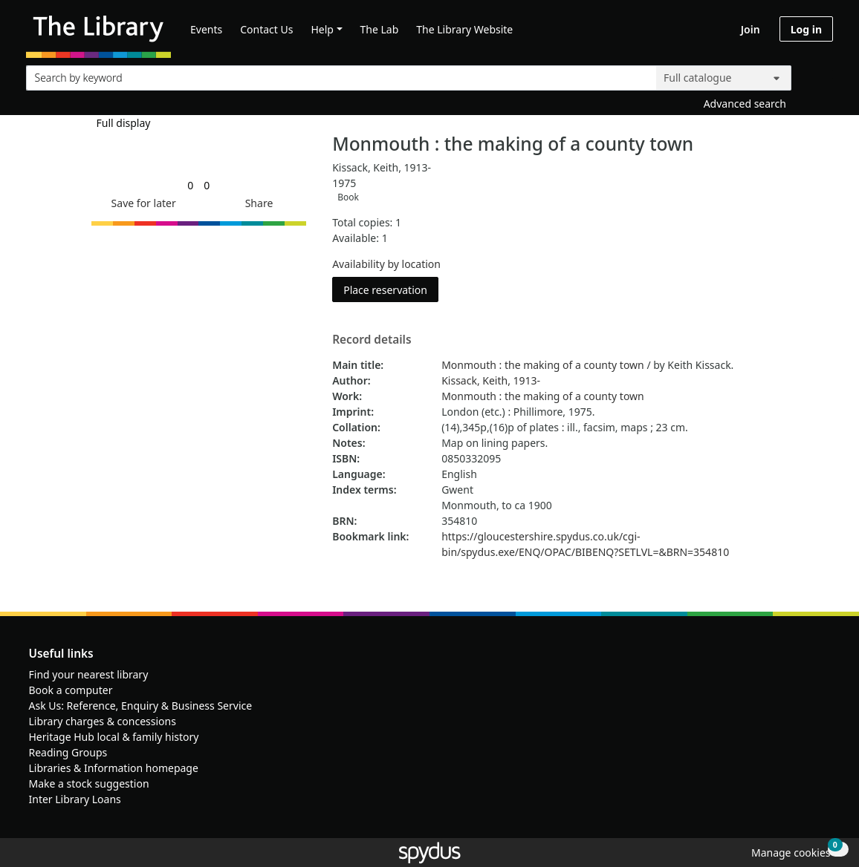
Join (750, 29)
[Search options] (723, 78)
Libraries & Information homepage (113, 768)
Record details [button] (371, 340)
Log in (806, 29)
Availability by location (386, 264)
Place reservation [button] (390, 289)
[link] (190, 185)
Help (322, 29)
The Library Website (464, 29)
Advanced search (745, 103)
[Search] (816, 74)
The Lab (379, 29)
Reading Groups (68, 752)
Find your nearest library (89, 674)
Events (206, 29)
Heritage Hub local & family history (114, 737)
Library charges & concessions (102, 721)
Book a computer (71, 690)
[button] (141, 203)
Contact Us (266, 29)
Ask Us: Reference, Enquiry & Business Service (141, 705)
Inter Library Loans (75, 799)
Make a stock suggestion (89, 783)
